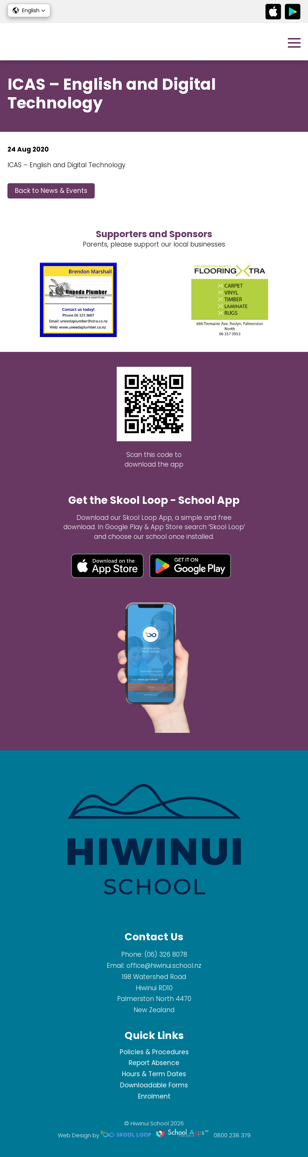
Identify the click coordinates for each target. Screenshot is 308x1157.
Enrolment (154, 1096)
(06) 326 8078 (165, 954)
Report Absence (154, 1062)
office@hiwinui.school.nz (163, 965)
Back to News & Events (51, 190)
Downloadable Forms (154, 1085)
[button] (28, 10)
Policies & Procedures (154, 1052)
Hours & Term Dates (154, 1073)
